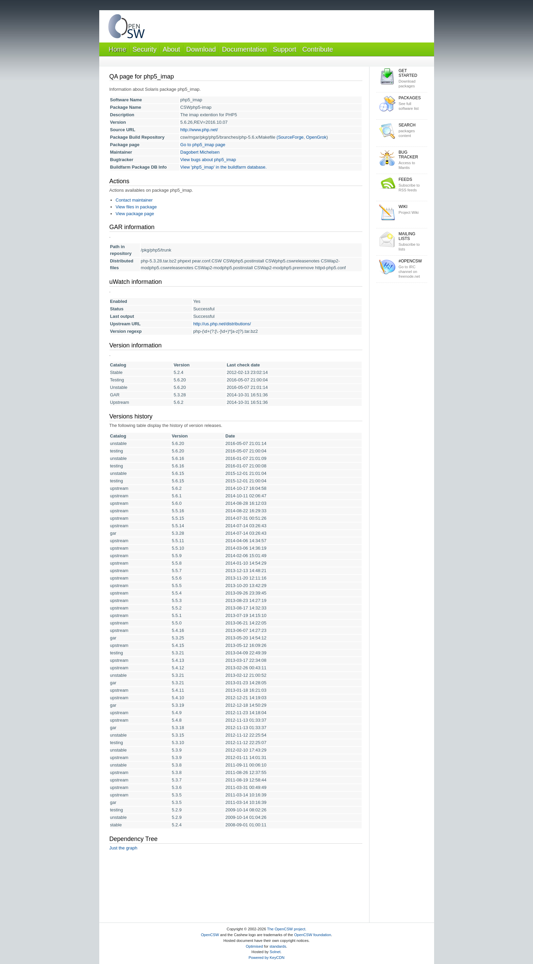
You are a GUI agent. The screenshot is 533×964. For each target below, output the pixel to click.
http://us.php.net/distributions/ (222, 323)
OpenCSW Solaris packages (126, 27)
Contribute (317, 49)
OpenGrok (316, 137)
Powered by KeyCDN (266, 958)
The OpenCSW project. (287, 929)
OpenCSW (210, 935)
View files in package (136, 206)
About (171, 49)
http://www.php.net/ (199, 129)
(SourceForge (290, 137)
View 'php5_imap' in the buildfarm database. (223, 167)
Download (201, 49)
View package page (135, 213)
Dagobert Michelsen (200, 152)
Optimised (254, 946)
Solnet (275, 952)
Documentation (244, 49)
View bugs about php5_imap (208, 159)
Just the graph (123, 847)
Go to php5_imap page (202, 144)
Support (284, 49)
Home (117, 49)
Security (145, 49)
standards (278, 946)
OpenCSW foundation (312, 935)
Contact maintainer (134, 200)
